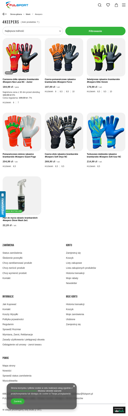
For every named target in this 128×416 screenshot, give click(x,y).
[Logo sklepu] (17, 5)
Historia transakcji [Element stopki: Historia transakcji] (75, 273)
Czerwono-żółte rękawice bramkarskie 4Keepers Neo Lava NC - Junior (21, 80)
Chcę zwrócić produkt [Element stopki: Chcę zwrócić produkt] (13, 268)
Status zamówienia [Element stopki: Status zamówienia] (12, 253)
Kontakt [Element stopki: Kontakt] (6, 278)
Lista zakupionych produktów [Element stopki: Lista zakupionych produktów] (81, 268)
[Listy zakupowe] (108, 5)
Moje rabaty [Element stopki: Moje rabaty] (72, 278)
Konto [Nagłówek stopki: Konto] (69, 245)
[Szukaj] (100, 5)
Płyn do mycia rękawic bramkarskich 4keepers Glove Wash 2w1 (20, 219)
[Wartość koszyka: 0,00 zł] (116, 5)
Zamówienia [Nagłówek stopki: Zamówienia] (8, 245)
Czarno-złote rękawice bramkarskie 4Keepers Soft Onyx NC (61, 155)
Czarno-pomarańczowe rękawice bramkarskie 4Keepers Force (60, 80)
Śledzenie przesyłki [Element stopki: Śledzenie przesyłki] (12, 258)
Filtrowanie (95, 31)
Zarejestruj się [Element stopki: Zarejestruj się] (73, 253)
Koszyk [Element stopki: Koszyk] (70, 258)
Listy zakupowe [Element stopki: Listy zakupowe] (74, 263)
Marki (28, 14)
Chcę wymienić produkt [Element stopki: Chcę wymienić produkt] (14, 273)
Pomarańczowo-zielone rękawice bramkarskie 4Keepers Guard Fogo (19, 155)
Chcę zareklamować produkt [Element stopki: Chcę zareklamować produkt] (17, 263)
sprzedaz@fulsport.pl (82, 393)
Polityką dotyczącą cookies (24, 391)
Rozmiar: (7, 103)
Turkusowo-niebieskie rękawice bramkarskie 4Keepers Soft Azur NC (104, 155)
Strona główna (16, 14)
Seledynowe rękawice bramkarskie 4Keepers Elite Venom (103, 80)
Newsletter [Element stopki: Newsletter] (71, 283)
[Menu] (124, 5)
